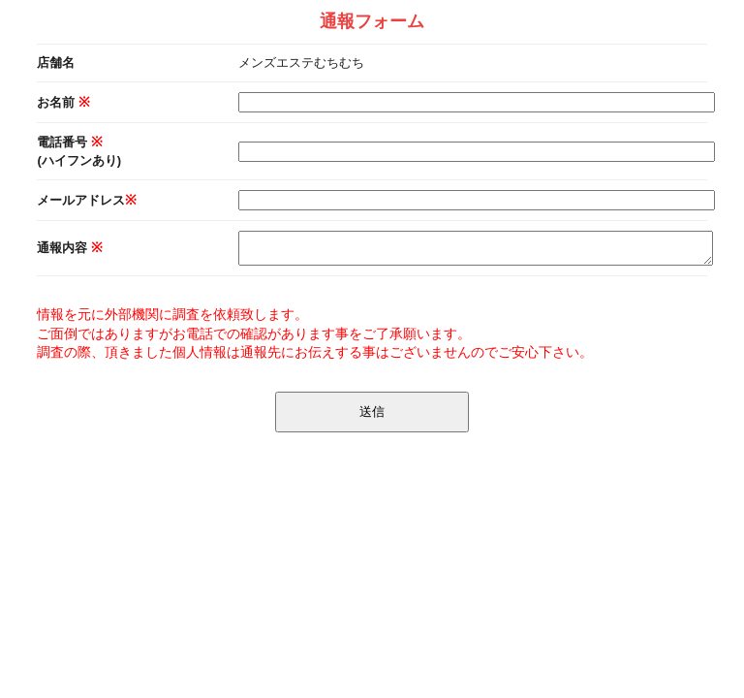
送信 (372, 411)
